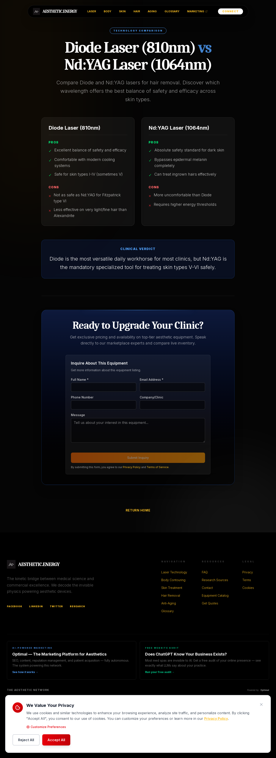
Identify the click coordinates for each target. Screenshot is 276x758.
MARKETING (197, 11)
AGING (152, 11)
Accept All (56, 740)
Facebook (14, 606)
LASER (91, 11)
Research (77, 606)
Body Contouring (173, 580)
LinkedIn (36, 606)
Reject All (26, 740)
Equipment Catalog (215, 595)
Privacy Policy (132, 467)
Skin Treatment (171, 588)
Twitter (56, 606)
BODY (107, 11)
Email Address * (151, 379)
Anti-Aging (168, 603)
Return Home (138, 510)
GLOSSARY (172, 11)
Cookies (248, 588)
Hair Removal (170, 595)
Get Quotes (210, 603)
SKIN (122, 11)
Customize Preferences (46, 727)
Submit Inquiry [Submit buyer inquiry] (138, 457)
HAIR (136, 11)
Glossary (167, 611)
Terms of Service (158, 467)
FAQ (205, 572)
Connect (230, 11)
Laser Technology (174, 572)
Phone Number (82, 397)
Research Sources (215, 580)
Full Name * (80, 379)
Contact (207, 588)
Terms (246, 580)
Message (78, 415)
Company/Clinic (151, 397)
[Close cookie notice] (261, 704)
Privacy (247, 572)
